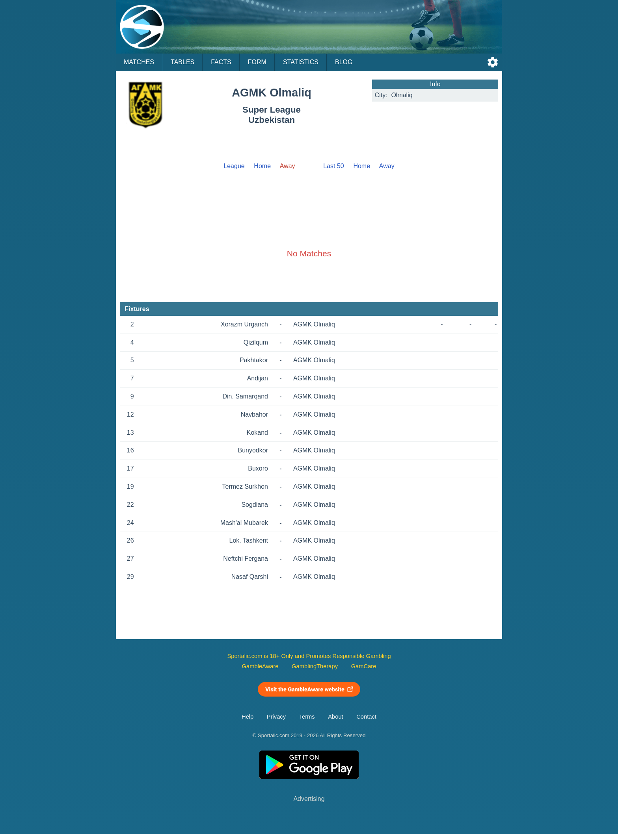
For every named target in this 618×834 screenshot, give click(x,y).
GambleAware (260, 666)
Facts (221, 62)
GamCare (363, 666)
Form (257, 62)
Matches (139, 62)
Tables (182, 62)
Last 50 (333, 166)
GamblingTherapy (315, 666)
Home (262, 166)
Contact (366, 717)
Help (247, 717)
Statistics (300, 62)
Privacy (276, 717)
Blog (343, 62)
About (335, 717)
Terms (307, 717)
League (233, 166)
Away (387, 166)
